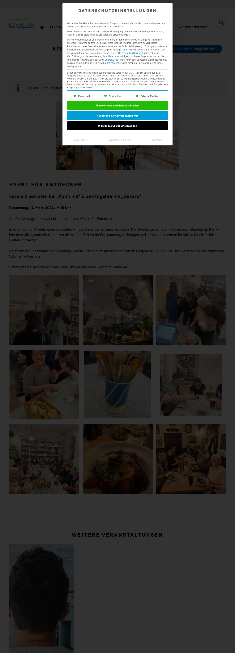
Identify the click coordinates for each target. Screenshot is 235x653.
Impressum (156, 173)
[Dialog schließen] (168, 41)
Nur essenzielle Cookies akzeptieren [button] (118, 148)
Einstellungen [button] (112, 92)
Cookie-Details (80, 173)
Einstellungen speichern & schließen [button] (117, 138)
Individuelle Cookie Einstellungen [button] (117, 159)
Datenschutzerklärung (129, 86)
